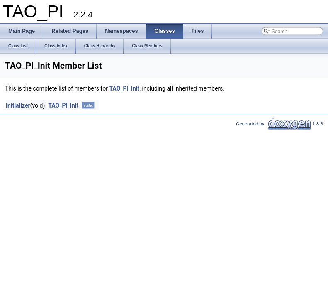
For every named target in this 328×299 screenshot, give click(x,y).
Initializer (18, 105)
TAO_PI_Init (124, 88)
